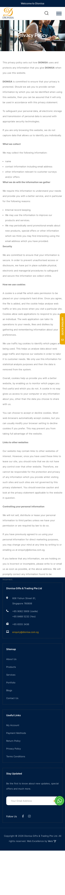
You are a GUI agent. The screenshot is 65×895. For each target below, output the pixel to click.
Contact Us (12, 716)
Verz (52, 859)
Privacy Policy (13, 767)
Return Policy (13, 759)
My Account (12, 743)
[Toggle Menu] (59, 13)
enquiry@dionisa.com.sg (25, 650)
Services (10, 693)
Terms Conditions (15, 774)
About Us (11, 677)
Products (11, 685)
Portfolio (10, 701)
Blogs (9, 708)
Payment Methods (16, 751)
